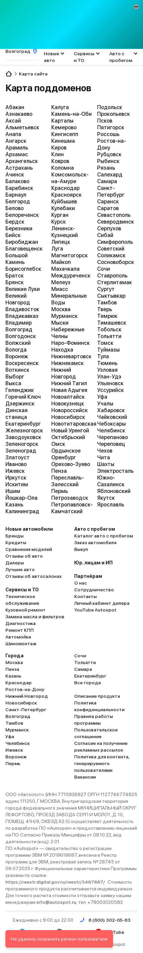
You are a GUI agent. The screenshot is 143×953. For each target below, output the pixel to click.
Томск (105, 343)
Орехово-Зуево (70, 464)
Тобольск (109, 329)
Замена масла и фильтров (34, 616)
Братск (14, 275)
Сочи (103, 269)
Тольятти (109, 336)
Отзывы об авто (24, 556)
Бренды (14, 535)
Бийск (13, 235)
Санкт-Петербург (110, 191)
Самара (107, 181)
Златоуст (17, 457)
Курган (59, 215)
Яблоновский (114, 491)
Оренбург (63, 457)
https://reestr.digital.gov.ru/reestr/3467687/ (55, 882)
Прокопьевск (113, 114)
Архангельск (21, 161)
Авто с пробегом (120, 57)
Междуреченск (70, 275)
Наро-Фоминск (70, 343)
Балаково (17, 181)
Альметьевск (22, 127)
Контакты (85, 596)
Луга (57, 248)
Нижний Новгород (63, 373)
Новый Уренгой (70, 430)
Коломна (62, 168)
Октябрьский (68, 437)
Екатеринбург (23, 424)
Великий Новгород (17, 299)
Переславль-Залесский (67, 481)
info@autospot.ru (56, 902)
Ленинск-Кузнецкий (64, 231)
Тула (103, 356)
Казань (14, 504)
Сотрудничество (94, 589)
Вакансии (85, 777)
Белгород (17, 201)
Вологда (16, 350)
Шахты (105, 464)
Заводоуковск (23, 437)
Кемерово (64, 127)
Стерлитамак (114, 282)
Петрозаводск (69, 498)
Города (14, 655)
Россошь (108, 134)
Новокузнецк (67, 403)
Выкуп (81, 549)
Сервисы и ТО (84, 57)
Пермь (59, 491)
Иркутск (15, 477)
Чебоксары (111, 424)
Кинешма (63, 141)
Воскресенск (21, 363)
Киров (58, 147)
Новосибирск (68, 417)
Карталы (62, 121)
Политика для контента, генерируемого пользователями (102, 763)
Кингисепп (64, 134)
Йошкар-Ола (21, 498)
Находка (62, 350)
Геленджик (19, 390)
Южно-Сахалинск (110, 481)
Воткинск (17, 370)
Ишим (12, 491)
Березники (18, 228)
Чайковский (112, 417)
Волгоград (18, 329)
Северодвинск (115, 222)
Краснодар (65, 188)
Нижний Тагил (69, 383)
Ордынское (66, 451)
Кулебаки (63, 208)
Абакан (14, 107)
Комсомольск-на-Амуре (70, 178)
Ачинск (14, 174)
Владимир (18, 323)
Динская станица (16, 413)
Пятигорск (110, 127)
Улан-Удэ (109, 376)
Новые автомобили (29, 529)
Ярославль (110, 504)
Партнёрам (88, 576)
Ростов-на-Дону (111, 144)
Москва (60, 309)
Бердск (14, 222)
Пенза (59, 471)
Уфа (102, 397)
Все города (87, 682)
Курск (58, 222)
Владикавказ (21, 316)
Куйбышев (64, 201)
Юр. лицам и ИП (93, 562)
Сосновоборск (115, 262)
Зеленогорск (21, 444)
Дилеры (14, 562)
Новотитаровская (71, 424)
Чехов (104, 451)
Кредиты (15, 542)
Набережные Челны (67, 332)
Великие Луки (22, 289)
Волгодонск (20, 336)
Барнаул (15, 195)
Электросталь (115, 471)
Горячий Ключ (23, 397)
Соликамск (111, 255)
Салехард (109, 174)
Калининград (22, 511)
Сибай (105, 235)
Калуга (60, 107)
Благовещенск (23, 248)
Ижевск (15, 471)
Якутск (106, 498)
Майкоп (61, 262)
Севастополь (114, 215)
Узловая (107, 370)
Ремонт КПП (19, 630)
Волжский (18, 343)
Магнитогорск (69, 255)
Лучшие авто (20, 569)
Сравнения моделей (28, 549)
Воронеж (16, 356)
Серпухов (109, 228)
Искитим (16, 484)
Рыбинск (108, 161)
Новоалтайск (68, 397)
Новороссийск (69, 410)
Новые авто (51, 57)
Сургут (106, 289)
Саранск (108, 201)
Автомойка (18, 636)
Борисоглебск (23, 269)
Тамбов (107, 302)
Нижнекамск (67, 363)
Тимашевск (111, 323)
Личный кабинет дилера (102, 603)
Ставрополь (112, 275)
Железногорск (24, 430)
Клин (57, 154)
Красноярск (66, 195)
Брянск (14, 282)
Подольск (109, 107)
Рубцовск (109, 154)
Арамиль (16, 147)
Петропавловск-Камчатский (71, 508)
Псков (104, 121)
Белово (14, 208)
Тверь (104, 309)
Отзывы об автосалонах (33, 576)
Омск (58, 444)
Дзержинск (19, 403)
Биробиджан (21, 242)
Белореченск (22, 215)
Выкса (13, 383)
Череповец (111, 444)
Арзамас (16, 154)
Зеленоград (20, 451)
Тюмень (107, 363)
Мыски (59, 323)
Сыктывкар (111, 296)
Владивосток (22, 309)
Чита (103, 457)
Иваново (16, 464)
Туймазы (108, 350)
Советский (110, 248)
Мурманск (64, 316)
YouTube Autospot (95, 610)
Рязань (106, 168)
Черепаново (112, 437)
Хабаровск (111, 410)
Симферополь (115, 242)
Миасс (59, 289)
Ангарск (15, 141)
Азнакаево (18, 114)
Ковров (60, 161)
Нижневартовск (71, 356)
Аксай (13, 121)
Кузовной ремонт (25, 610)
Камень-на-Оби (71, 114)
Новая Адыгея (69, 390)
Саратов (108, 208)
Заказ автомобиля (95, 542)
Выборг (14, 376)
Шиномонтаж (20, 643)
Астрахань (19, 168)
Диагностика (20, 623)
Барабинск (19, 188)
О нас (80, 583)
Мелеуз (60, 282)
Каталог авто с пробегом (103, 535)
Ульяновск (110, 383)
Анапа (13, 134)
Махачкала (65, 269)
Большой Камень (16, 258)
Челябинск (111, 430)
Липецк (60, 242)
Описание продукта (97, 696)
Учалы (105, 403)
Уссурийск (110, 390)
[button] (136, 6)
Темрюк (107, 316)
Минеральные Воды (69, 299)
